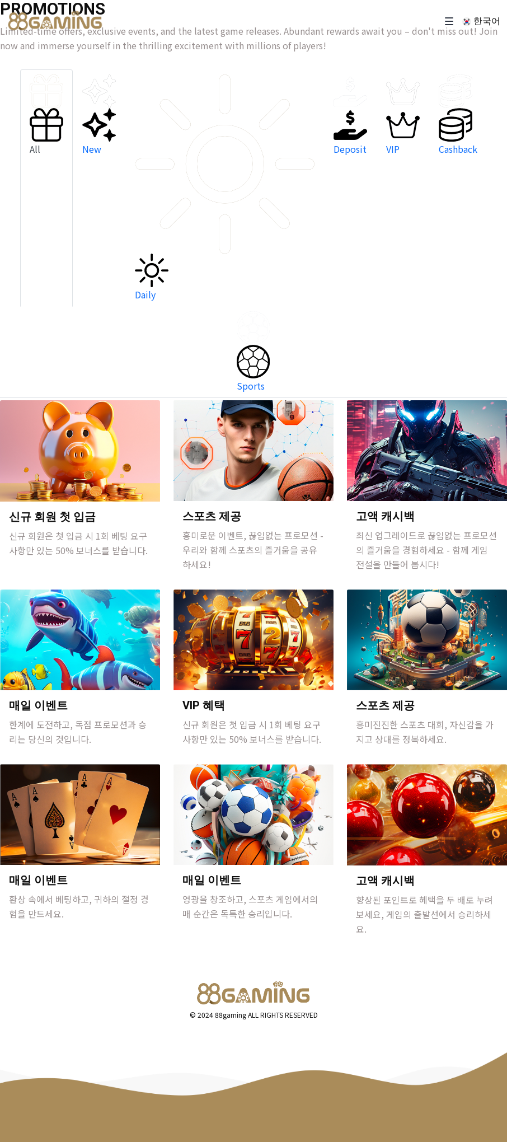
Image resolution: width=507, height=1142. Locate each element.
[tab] (46, 188)
